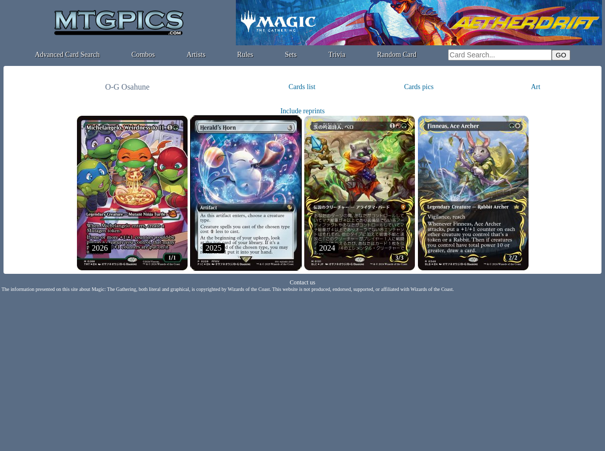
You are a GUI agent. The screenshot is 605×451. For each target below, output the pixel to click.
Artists (196, 54)
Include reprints (302, 111)
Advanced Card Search (67, 54)
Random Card (396, 54)
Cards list (302, 87)
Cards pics (419, 87)
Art (536, 87)
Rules (245, 54)
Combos (143, 54)
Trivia (336, 54)
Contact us (302, 282)
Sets (291, 54)
